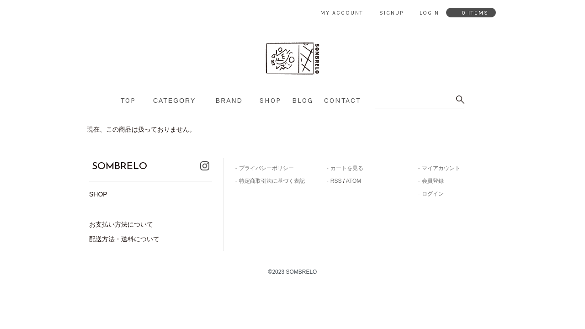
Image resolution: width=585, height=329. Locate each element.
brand (229, 100)
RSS (336, 181)
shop (270, 100)
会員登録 (433, 181)
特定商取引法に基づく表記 (272, 181)
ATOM (354, 181)
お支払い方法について (121, 220)
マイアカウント (441, 168)
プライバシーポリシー (266, 168)
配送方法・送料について (124, 235)
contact (342, 100)
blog (302, 100)
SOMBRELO (111, 165)
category (174, 100)
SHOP (98, 191)
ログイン (433, 194)
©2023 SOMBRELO (292, 268)
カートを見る (346, 168)
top (128, 100)
